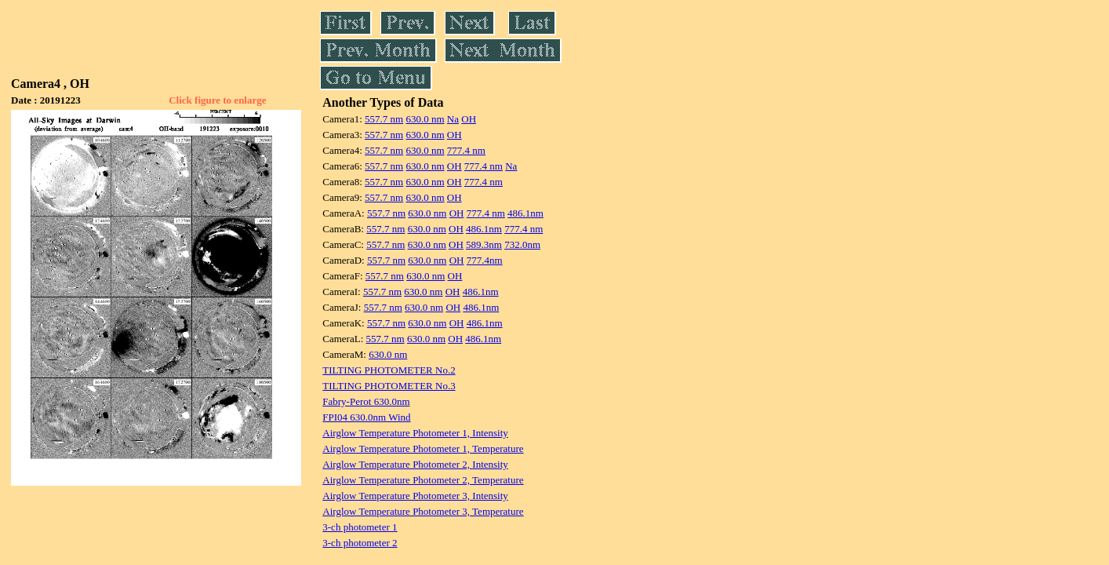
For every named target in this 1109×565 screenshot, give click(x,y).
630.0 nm (424, 119)
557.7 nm (384, 119)
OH (468, 119)
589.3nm (484, 244)
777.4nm (485, 260)
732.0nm (522, 244)
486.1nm (525, 213)
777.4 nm (466, 150)
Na (453, 119)
